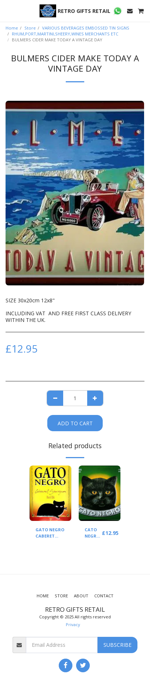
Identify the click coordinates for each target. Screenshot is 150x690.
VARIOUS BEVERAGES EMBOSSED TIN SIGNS (85, 28)
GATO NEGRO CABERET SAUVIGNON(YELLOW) (58, 533)
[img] (50, 493)
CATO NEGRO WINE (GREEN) (93, 533)
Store (30, 28)
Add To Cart (75, 423)
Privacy (73, 624)
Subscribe (117, 644)
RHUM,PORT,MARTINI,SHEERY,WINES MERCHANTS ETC (65, 34)
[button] (8, 10)
